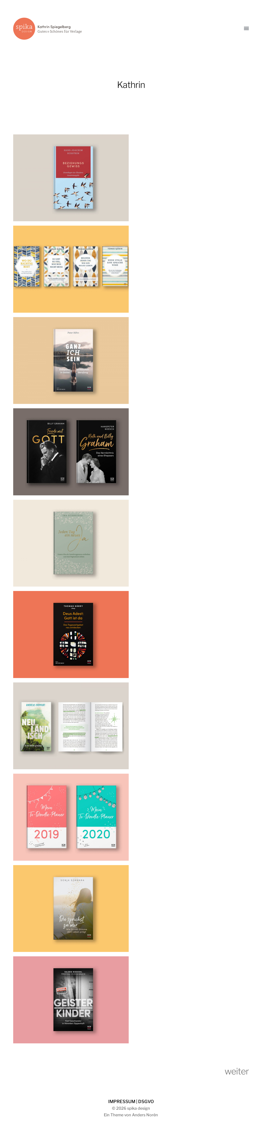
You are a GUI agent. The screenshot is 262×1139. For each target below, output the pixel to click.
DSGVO (146, 1101)
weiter (237, 1071)
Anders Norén (145, 1115)
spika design (138, 1108)
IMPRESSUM (121, 1101)
